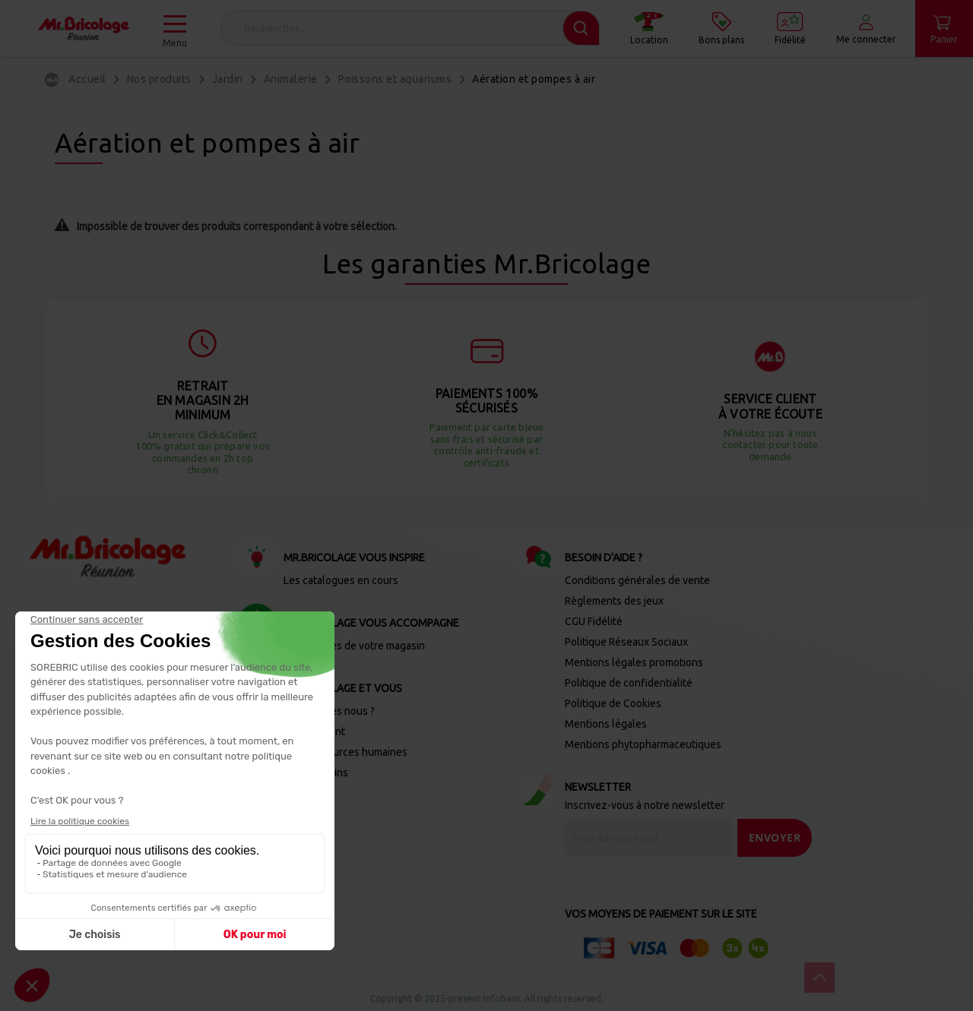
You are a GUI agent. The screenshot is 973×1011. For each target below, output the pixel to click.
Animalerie (291, 79)
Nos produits (159, 79)
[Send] (775, 838)
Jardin (227, 79)
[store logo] (83, 29)
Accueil (87, 79)
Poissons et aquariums (395, 79)
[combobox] (410, 28)
